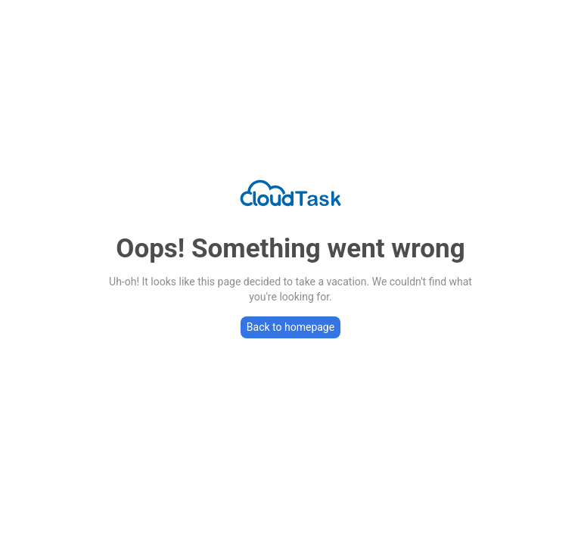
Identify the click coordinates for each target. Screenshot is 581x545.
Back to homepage (290, 327)
